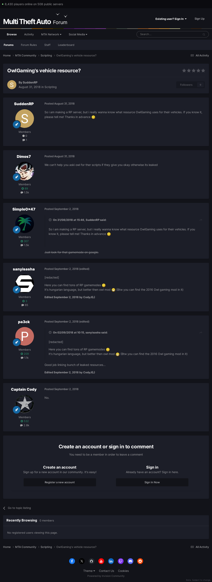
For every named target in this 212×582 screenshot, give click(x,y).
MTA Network (51, 34)
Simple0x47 (23, 209)
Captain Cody (24, 389)
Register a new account (60, 482)
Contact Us (106, 570)
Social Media (78, 34)
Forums (8, 44)
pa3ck (24, 322)
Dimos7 (24, 156)
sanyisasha (24, 269)
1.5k (24, 192)
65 (24, 305)
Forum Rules (29, 44)
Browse (12, 36)
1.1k (25, 357)
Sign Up (200, 18)
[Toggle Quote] (50, 219)
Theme (89, 570)
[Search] (158, 34)
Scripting (51, 87)
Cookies (123, 570)
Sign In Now (152, 482)
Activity (29, 34)
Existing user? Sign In (171, 18)
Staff (47, 44)
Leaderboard (66, 44)
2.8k (24, 425)
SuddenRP (30, 82)
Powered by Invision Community (106, 575)
